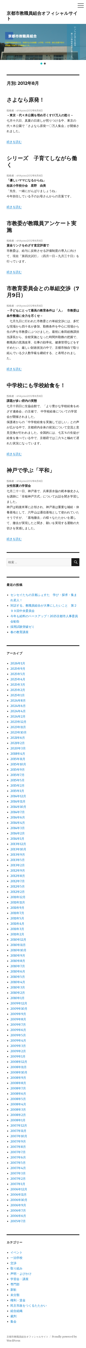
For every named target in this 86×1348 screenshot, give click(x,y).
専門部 (14, 1284)
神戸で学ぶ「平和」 (31, 470)
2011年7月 (17, 913)
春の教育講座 (19, 632)
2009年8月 (18, 1019)
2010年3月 (17, 987)
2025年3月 (17, 684)
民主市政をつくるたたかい (28, 1305)
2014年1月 (17, 838)
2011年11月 (17, 902)
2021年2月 (17, 743)
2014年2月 (17, 833)
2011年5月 (17, 918)
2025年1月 (17, 695)
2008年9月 (18, 1078)
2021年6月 (17, 738)
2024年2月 (18, 716)
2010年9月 (17, 955)
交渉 (13, 1263)
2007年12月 (18, 1125)
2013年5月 (17, 860)
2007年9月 (18, 1141)
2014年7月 (17, 812)
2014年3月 (17, 828)
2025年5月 (17, 674)
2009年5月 (18, 1035)
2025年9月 (17, 668)
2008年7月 (18, 1088)
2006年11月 (18, 1194)
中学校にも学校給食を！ (36, 385)
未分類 (14, 1295)
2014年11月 (18, 801)
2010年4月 (17, 982)
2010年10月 (18, 950)
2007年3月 (18, 1173)
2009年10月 (18, 1008)
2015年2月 (17, 785)
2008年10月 (18, 1072)
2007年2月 (18, 1178)
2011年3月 (17, 929)
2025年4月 (17, 679)
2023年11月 (18, 727)
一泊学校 (16, 1258)
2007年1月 (17, 1184)
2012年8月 (17, 876)
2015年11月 (17, 759)
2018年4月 (17, 753)
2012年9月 (17, 870)
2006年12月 (18, 1189)
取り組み (16, 1268)
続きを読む (14, 142)
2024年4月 (18, 711)
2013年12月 (18, 844)
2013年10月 (18, 849)
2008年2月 (18, 1115)
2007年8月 (18, 1147)
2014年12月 (18, 796)
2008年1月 (18, 1120)
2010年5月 (17, 977)
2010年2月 (17, 993)
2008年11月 (18, 1067)
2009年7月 (18, 1024)
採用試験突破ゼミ (22, 627)
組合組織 (16, 1311)
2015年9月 (17, 769)
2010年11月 (18, 945)
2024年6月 (18, 706)
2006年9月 (18, 1205)
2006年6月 (18, 1216)
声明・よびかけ (21, 1274)
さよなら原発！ (25, 100)
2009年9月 (18, 1014)
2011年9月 (17, 908)
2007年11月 (18, 1131)
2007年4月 (18, 1168)
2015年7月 (17, 775)
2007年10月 (18, 1136)
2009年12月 (18, 1003)
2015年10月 (18, 764)
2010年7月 (17, 966)
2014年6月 (17, 817)
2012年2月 (17, 892)
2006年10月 (18, 1200)
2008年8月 (18, 1083)
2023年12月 (18, 722)
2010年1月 (17, 998)
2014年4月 (17, 823)
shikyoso (21, 110)
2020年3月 (18, 748)
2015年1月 (17, 791)
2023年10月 (18, 732)
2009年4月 (18, 1040)
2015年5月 (17, 780)
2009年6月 (18, 1030)
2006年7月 (18, 1210)
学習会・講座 (19, 1279)
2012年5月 (17, 886)
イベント (16, 1252)
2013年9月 (17, 854)
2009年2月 (18, 1051)
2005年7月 (18, 1221)
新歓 (13, 1289)
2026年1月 (17, 663)
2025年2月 (17, 690)
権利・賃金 (18, 1300)
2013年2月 (17, 865)
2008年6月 (18, 1093)
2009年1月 (18, 1056)
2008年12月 (18, 1062)
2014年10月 (18, 807)
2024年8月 (18, 700)
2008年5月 (18, 1099)
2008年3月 (18, 1109)
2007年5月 (18, 1163)
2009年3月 (18, 1046)
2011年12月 (18, 897)
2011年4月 (17, 923)
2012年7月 (17, 881)
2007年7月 (18, 1152)
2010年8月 (17, 961)
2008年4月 (18, 1104)
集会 (13, 1321)
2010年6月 (17, 971)
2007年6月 (18, 1157)
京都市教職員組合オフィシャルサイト (27, 1336)
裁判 (13, 1316)
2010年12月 (18, 939)
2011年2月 (17, 934)
